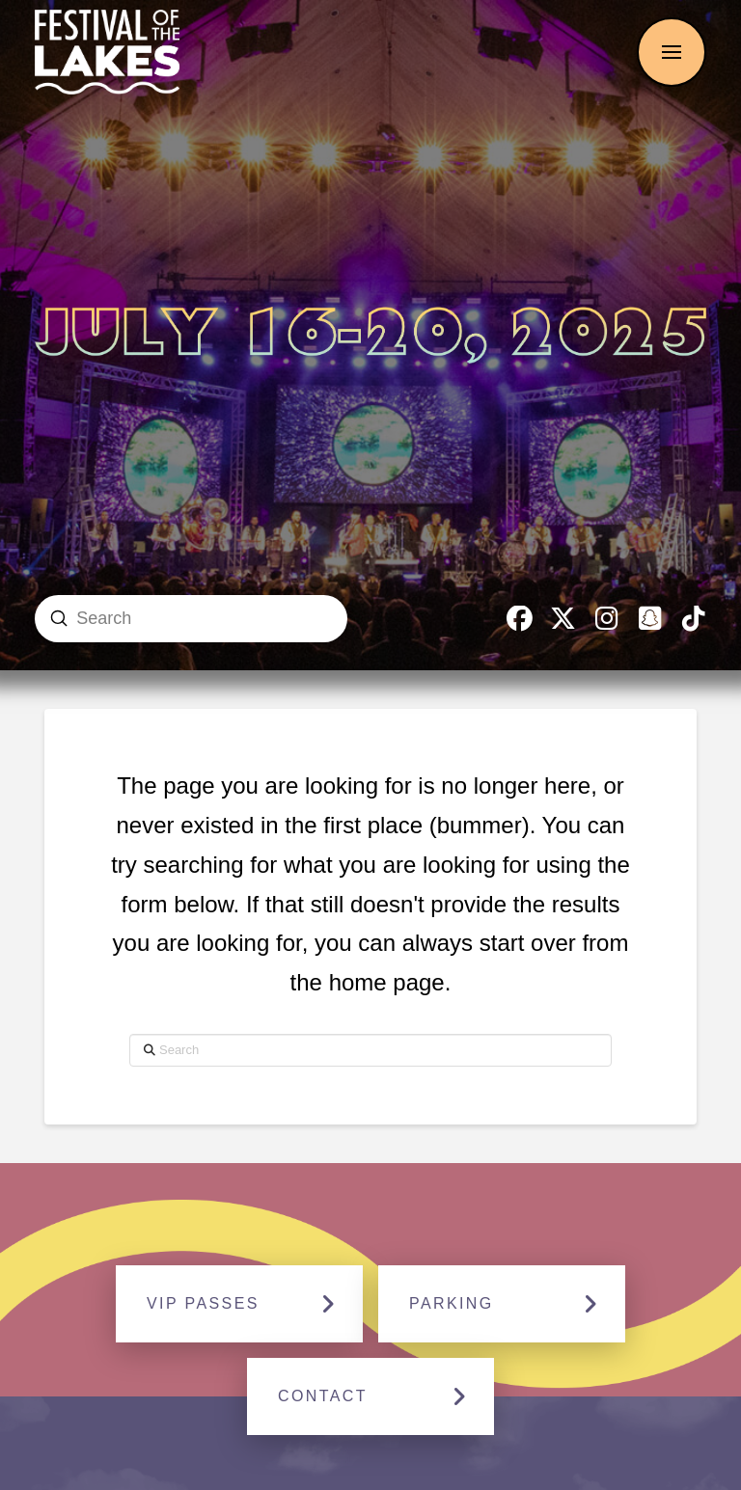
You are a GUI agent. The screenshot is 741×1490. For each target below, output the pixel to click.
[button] (671, 52)
